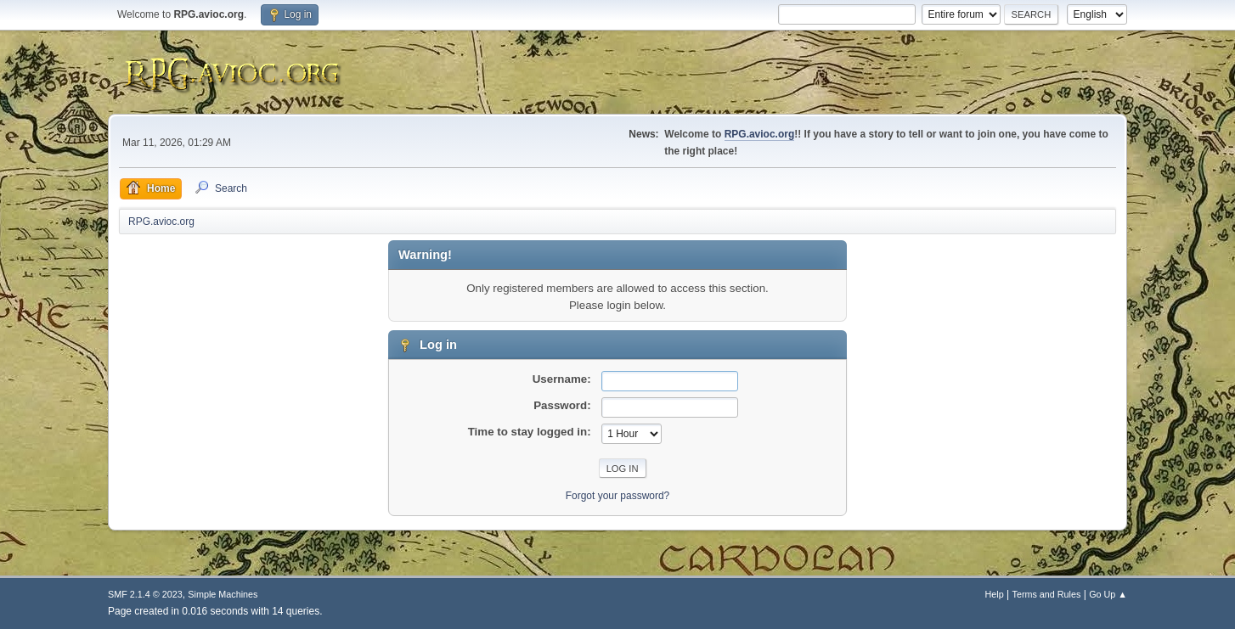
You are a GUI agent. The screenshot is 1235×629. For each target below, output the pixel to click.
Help (994, 594)
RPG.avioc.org (760, 134)
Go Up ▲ (1108, 594)
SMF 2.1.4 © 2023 (145, 594)
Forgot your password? (618, 496)
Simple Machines (222, 594)
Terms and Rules (1046, 594)
